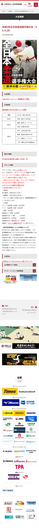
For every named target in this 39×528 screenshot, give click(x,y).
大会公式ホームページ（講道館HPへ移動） (16, 99)
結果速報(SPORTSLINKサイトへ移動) (14, 110)
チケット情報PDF (13, 223)
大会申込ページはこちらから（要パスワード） (17, 261)
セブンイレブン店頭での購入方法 (13, 185)
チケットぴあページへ (19, 170)
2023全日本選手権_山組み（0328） (14, 159)
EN (25, 4)
